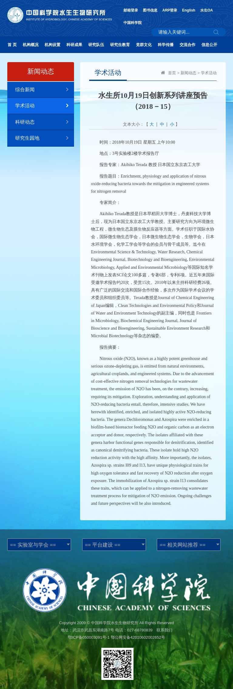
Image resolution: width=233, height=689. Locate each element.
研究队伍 (96, 44)
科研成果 (74, 44)
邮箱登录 (130, 10)
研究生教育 (120, 44)
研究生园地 (44, 138)
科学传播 (166, 44)
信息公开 (209, 44)
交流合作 (187, 44)
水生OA (206, 10)
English (188, 10)
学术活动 (44, 106)
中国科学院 (132, 23)
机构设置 (52, 44)
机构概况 (31, 44)
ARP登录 (169, 10)
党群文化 (144, 44)
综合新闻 (44, 90)
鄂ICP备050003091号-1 (89, 637)
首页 (172, 73)
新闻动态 (188, 73)
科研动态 (44, 122)
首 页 (12, 44)
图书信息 (150, 10)
